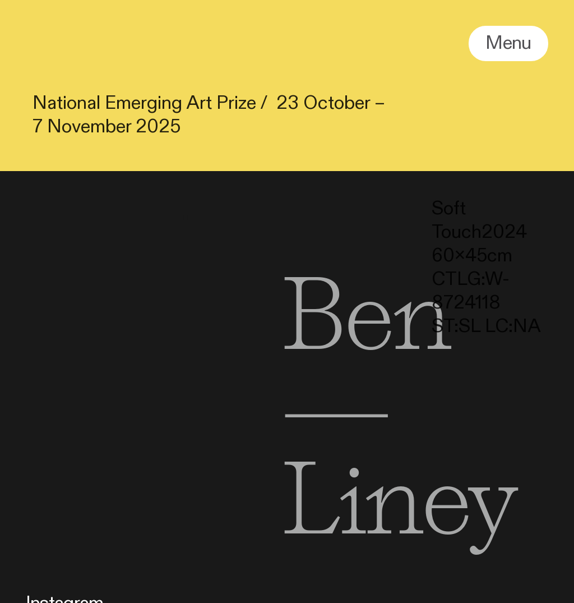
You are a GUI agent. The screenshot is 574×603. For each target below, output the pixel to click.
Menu (508, 43)
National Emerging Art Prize (144, 103)
